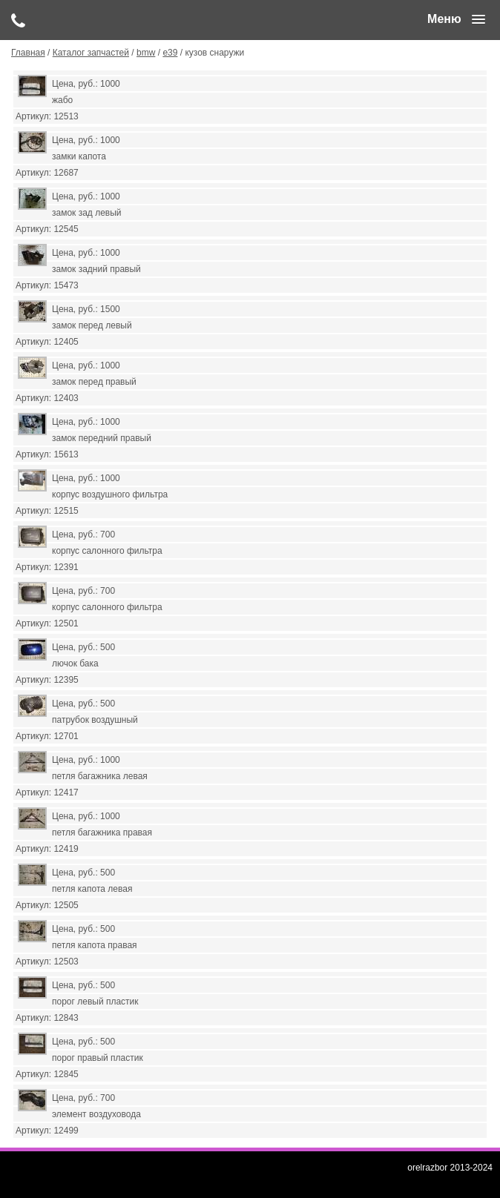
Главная (28, 52)
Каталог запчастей (91, 52)
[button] (456, 19)
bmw (145, 52)
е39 (169, 52)
